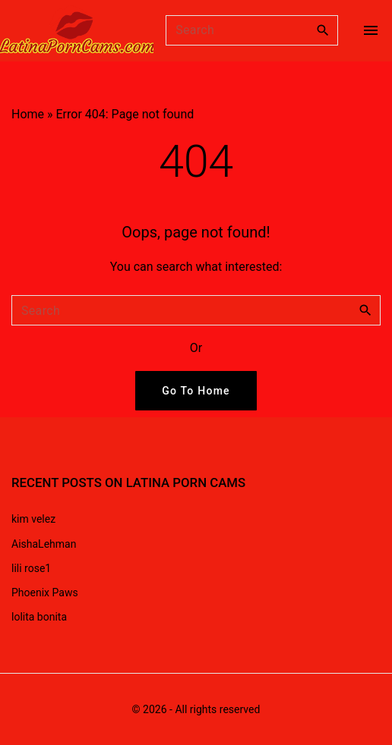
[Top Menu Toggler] (371, 30)
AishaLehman (43, 544)
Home (27, 114)
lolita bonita (39, 617)
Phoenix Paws (44, 592)
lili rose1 (31, 568)
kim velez (33, 519)
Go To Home (196, 391)
